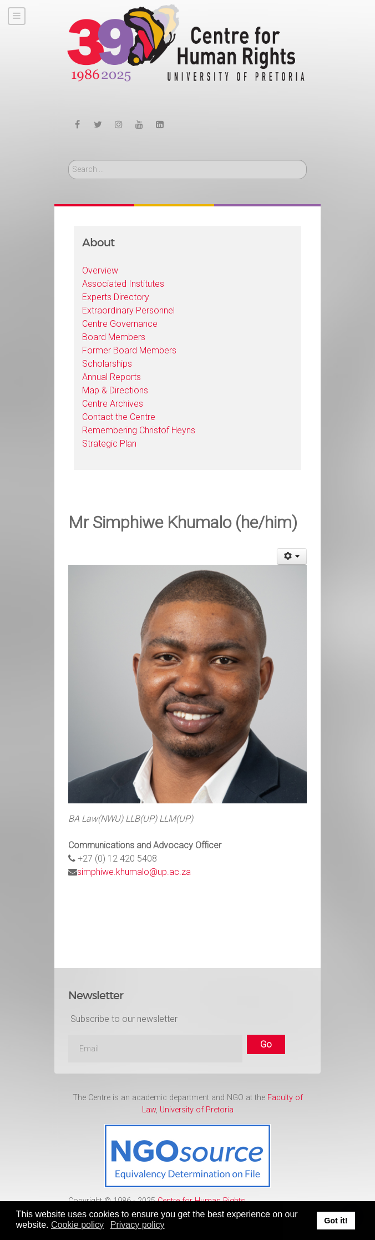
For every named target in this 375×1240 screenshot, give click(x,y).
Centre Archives (112, 403)
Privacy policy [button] (137, 1224)
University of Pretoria (197, 1110)
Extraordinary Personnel (128, 310)
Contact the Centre (118, 417)
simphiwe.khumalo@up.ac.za (134, 872)
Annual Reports (111, 377)
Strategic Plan (109, 443)
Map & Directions (115, 390)
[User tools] (292, 556)
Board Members (113, 337)
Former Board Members (129, 350)
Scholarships (107, 363)
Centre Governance (120, 323)
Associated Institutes (123, 284)
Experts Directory (115, 297)
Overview (100, 270)
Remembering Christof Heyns (138, 430)
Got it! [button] (335, 1220)
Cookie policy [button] (77, 1224)
